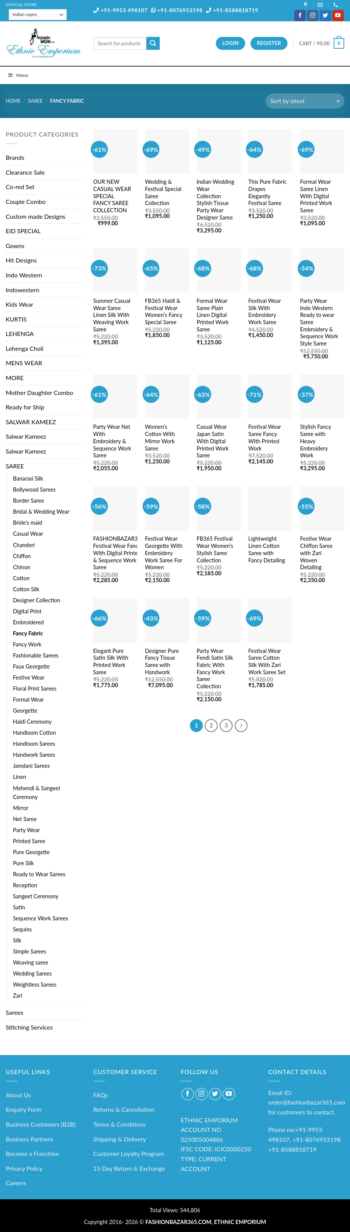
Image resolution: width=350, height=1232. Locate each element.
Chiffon (22, 556)
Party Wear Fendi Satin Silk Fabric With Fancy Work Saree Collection (215, 669)
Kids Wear (19, 304)
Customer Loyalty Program (128, 1153)
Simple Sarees (29, 951)
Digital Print (27, 611)
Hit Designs (21, 260)
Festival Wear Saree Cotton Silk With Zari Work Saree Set (267, 661)
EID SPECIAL (23, 230)
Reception (25, 885)
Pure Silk (23, 863)
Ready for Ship (25, 407)
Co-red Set (20, 186)
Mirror (20, 808)
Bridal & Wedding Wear (41, 511)
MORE (15, 377)
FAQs (100, 1094)
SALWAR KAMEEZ (31, 421)
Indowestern (22, 289)
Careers (16, 1182)
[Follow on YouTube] (338, 15)
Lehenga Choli (24, 348)
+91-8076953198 (177, 10)
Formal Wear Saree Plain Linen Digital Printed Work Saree (213, 315)
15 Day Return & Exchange (129, 1168)
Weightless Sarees (34, 984)
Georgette (25, 710)
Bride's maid (27, 522)
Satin (19, 907)
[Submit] (152, 43)
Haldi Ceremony (32, 721)
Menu (18, 75)
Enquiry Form (24, 1109)
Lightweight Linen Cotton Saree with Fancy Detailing (266, 549)
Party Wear (26, 830)
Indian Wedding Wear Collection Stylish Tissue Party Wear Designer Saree (215, 199)
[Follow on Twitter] (325, 15)
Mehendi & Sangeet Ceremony (36, 792)
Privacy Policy (24, 1168)
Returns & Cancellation (124, 1109)
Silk (17, 940)
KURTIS (16, 319)
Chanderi (24, 545)
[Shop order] (305, 101)
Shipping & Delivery (119, 1139)
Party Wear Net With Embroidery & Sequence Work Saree (112, 440)
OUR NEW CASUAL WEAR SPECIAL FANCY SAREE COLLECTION (112, 195)
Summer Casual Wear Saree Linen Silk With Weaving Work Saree (111, 315)
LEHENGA (20, 333)
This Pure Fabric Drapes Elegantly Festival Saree (267, 192)
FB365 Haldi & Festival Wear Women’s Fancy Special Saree (163, 311)
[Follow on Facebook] (300, 15)
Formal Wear (28, 699)
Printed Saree (29, 841)
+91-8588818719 (232, 10)
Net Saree (25, 819)
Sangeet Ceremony (35, 896)
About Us (18, 1094)
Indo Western (24, 275)
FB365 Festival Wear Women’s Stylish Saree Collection (215, 549)
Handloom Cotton (34, 732)
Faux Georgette (31, 666)
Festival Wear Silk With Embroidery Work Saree (264, 311)
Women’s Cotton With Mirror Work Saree (160, 437)
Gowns (15, 245)
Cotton (21, 578)
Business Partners (29, 1139)
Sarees (14, 1012)
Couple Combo (26, 201)
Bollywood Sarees (34, 489)
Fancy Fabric (28, 633)
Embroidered (28, 622)
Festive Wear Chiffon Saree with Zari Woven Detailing (316, 552)
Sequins (22, 929)
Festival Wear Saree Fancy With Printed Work (264, 437)
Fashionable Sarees (35, 655)
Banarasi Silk (28, 478)
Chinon (21, 567)
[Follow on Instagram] (312, 15)
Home (13, 101)
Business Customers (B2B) (40, 1124)
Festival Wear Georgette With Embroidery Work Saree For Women (164, 552)
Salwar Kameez (26, 436)
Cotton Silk (26, 589)
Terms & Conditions (119, 1124)
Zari (17, 995)
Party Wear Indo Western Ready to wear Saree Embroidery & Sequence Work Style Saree (319, 322)
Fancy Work (27, 644)
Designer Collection (36, 600)
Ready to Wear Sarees (39, 874)
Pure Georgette (31, 852)
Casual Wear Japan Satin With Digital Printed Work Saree (213, 440)
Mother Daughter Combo (39, 392)
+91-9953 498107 (120, 10)
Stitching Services (29, 1027)
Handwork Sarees (34, 754)
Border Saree (28, 500)
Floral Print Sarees (34, 688)
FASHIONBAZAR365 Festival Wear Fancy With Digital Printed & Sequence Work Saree (118, 552)
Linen (19, 777)
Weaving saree (30, 962)
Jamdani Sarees (31, 765)
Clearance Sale (25, 172)
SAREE (35, 101)
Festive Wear (29, 677)
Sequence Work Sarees (40, 918)
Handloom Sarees (34, 743)
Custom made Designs (36, 216)
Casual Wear (28, 533)
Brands (15, 157)
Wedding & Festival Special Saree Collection (163, 192)
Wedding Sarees (32, 973)
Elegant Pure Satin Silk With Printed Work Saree (110, 661)
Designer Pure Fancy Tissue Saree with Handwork (162, 661)
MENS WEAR (24, 362)
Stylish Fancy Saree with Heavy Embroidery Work (315, 440)
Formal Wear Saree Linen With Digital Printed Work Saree (316, 195)
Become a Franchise (32, 1153)
